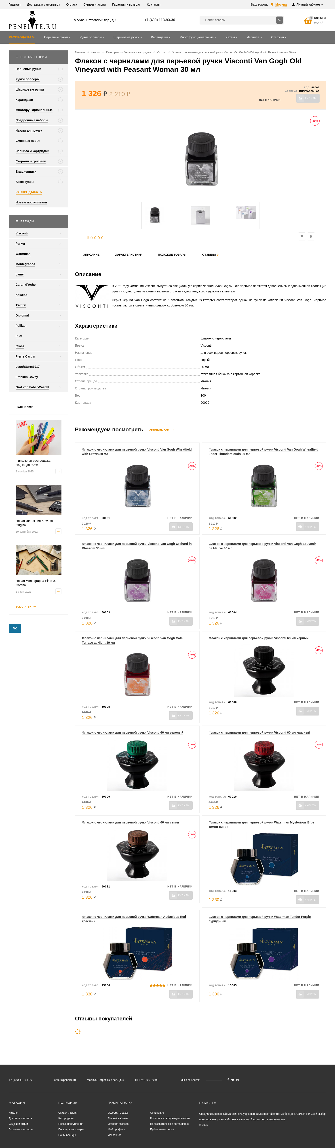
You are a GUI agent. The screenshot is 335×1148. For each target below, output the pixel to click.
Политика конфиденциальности (170, 1118)
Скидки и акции (18, 1123)
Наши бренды (67, 1135)
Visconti (161, 52)
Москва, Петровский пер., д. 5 (95, 20)
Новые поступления (70, 1123)
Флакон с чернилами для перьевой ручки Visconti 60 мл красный (259, 732)
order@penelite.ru (65, 1080)
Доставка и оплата (20, 1118)
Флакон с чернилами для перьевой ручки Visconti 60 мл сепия (130, 822)
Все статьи (26, 607)
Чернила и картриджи (137, 52)
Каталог (96, 52)
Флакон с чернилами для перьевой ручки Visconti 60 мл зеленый (132, 732)
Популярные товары (71, 1129)
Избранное (115, 1135)
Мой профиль (116, 1129)
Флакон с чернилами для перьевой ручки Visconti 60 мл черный (259, 638)
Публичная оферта (162, 1129)
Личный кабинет (118, 1118)
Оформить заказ (118, 1112)
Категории (112, 52)
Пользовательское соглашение (169, 1123)
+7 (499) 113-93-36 (159, 20)
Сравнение (157, 1112)
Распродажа (66, 1118)
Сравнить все (161, 430)
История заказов (118, 1123)
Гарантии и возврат (21, 1129)
